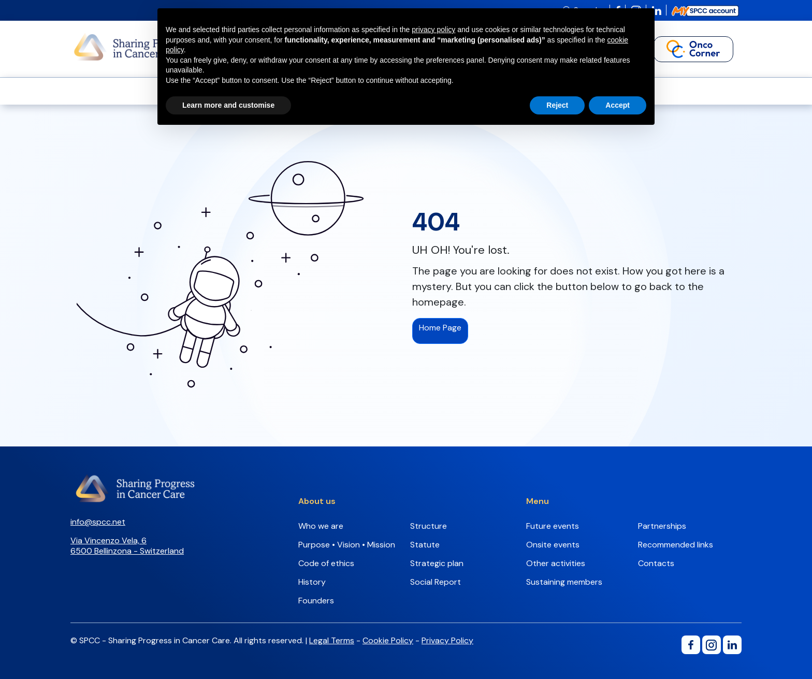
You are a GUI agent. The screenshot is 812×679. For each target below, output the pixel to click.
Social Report (435, 581)
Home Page (440, 327)
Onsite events (552, 544)
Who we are (320, 526)
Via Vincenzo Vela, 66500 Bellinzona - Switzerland (127, 545)
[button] (693, 49)
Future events (552, 526)
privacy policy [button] (433, 29)
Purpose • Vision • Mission (346, 544)
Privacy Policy (447, 640)
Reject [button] (557, 105)
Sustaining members (564, 581)
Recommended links (675, 544)
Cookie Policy (388, 640)
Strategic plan (436, 563)
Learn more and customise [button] (228, 105)
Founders (316, 600)
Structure (428, 526)
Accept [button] (617, 105)
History (312, 581)
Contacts (656, 563)
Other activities (555, 563)
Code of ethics (326, 563)
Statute (425, 544)
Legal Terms (331, 640)
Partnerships (662, 526)
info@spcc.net (97, 521)
